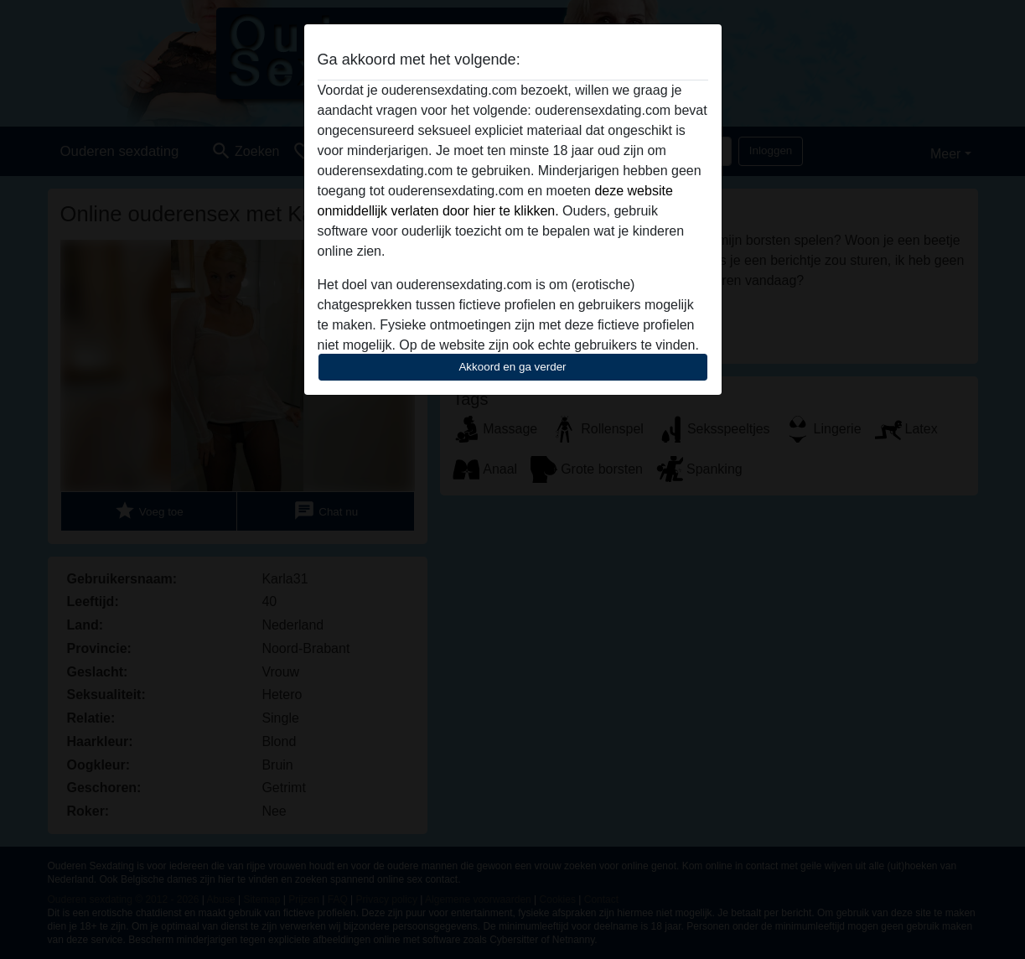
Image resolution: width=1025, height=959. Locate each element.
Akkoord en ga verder (512, 366)
